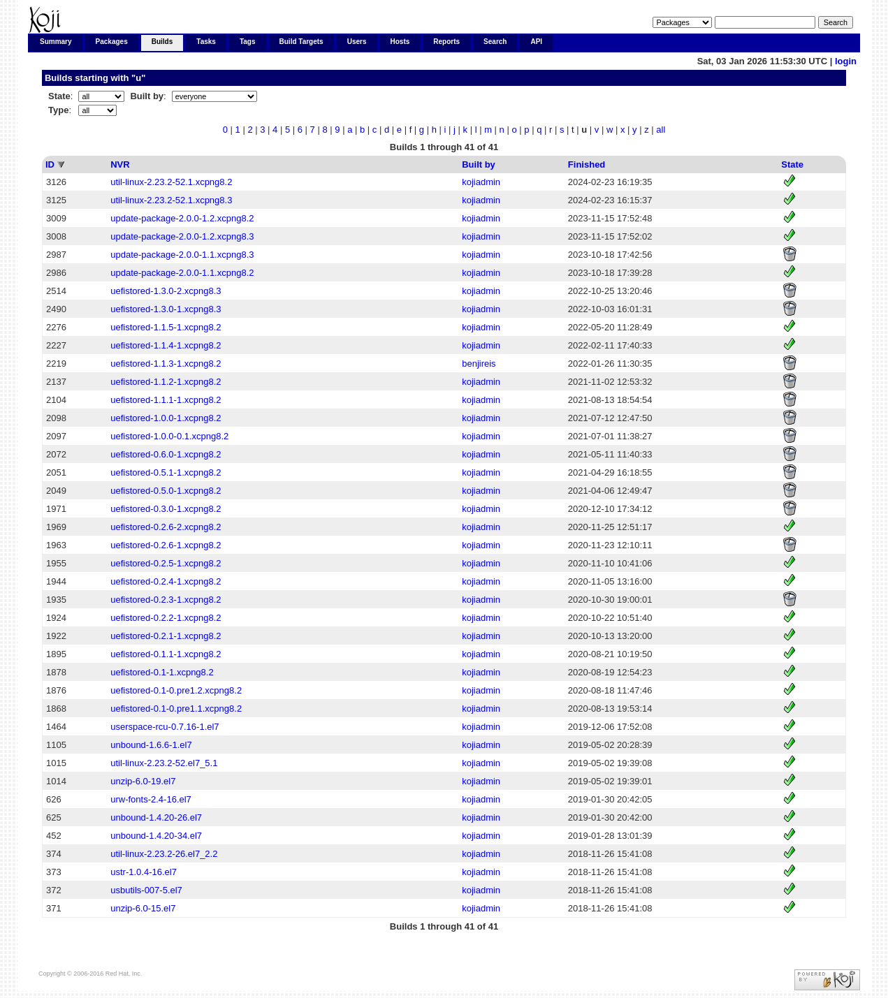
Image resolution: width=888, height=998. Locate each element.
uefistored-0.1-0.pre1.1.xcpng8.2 (176, 708)
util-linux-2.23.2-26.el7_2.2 (163, 854)
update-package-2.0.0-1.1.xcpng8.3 (182, 254)
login (846, 61)
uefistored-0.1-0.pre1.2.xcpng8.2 (176, 690)
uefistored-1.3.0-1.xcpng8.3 (165, 309)
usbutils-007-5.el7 (146, 890)
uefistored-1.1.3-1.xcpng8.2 (165, 363)
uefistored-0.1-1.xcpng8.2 (161, 672)
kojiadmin (481, 182)
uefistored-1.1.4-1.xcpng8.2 (165, 345)
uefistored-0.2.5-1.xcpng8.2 (165, 563)
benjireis (478, 363)
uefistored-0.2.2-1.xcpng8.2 (165, 617)
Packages (112, 41)
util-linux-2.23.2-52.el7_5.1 (163, 763)
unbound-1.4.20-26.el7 (156, 817)
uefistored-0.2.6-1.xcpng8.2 (165, 545)
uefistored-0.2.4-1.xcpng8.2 (165, 581)
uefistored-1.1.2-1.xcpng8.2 (165, 381)
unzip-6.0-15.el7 (142, 908)
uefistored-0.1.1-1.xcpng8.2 (165, 654)
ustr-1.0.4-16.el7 (143, 872)
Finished (586, 164)
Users (357, 41)
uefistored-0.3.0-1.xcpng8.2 (165, 509)
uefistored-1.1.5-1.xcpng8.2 (165, 327)
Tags (248, 41)
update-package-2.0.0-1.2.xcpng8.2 (182, 218)
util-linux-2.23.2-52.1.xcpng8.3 (171, 200)
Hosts (400, 41)
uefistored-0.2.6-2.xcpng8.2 (165, 527)
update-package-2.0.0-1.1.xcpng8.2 (182, 272)
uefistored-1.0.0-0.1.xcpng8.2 (169, 436)
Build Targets (301, 41)
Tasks (206, 41)
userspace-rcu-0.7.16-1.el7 (164, 726)
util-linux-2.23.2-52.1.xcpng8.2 (171, 182)
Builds (162, 41)
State (792, 164)
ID (49, 164)
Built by (478, 164)
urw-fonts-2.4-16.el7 (150, 799)
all (660, 129)
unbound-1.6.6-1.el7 (150, 745)
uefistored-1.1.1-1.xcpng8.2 (165, 400)
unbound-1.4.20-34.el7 (156, 835)
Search (495, 41)
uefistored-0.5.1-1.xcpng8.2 (165, 472)
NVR (119, 164)
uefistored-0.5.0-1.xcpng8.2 (165, 490)
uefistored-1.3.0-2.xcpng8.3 (165, 291)
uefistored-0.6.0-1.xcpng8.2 (165, 454)
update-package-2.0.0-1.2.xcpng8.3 (182, 236)
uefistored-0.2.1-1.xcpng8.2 (165, 636)
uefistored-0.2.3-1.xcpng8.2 (165, 599)
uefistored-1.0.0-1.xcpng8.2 (165, 418)
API (536, 41)
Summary (56, 41)
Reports (446, 41)
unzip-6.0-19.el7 (142, 781)
